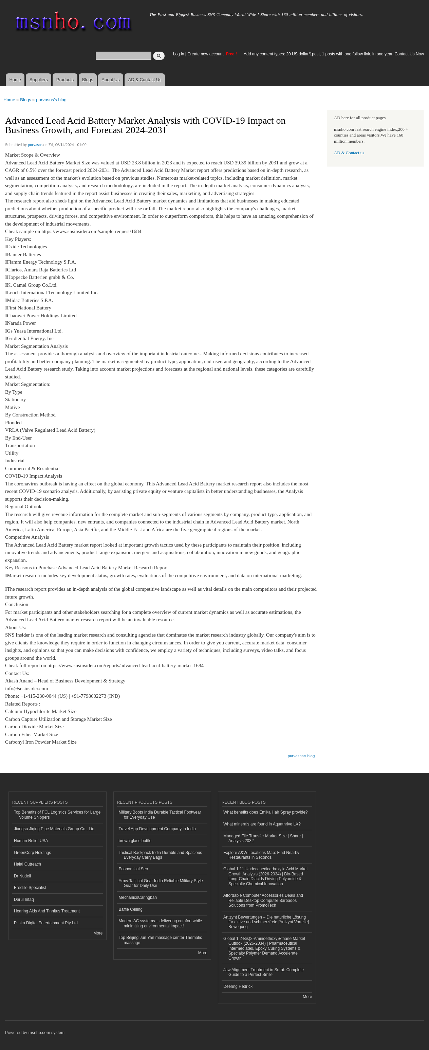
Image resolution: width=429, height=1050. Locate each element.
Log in (178, 54)
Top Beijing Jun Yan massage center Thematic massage (160, 940)
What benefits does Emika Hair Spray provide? (265, 812)
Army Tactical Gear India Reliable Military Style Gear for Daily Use (161, 883)
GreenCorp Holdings (32, 852)
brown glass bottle (135, 840)
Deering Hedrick (238, 986)
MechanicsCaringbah (138, 897)
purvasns (35, 144)
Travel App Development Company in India (157, 828)
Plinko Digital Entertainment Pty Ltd (46, 923)
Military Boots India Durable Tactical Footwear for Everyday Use (160, 814)
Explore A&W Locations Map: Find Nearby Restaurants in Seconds (261, 855)
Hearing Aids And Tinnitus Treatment (47, 911)
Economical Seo (133, 869)
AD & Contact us (349, 152)
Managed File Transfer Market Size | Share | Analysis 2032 (263, 838)
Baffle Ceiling (131, 909)
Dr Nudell (22, 876)
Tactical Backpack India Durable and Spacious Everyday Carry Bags (160, 855)
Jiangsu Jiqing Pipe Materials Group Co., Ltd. (54, 828)
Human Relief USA (31, 840)
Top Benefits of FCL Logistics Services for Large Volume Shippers (57, 814)
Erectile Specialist (30, 887)
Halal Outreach (27, 864)
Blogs (87, 79)
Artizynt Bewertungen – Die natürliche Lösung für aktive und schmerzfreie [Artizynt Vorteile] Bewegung (266, 922)
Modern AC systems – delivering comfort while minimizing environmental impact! (160, 923)
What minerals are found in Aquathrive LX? (262, 824)
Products (65, 79)
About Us (110, 79)
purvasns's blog (51, 99)
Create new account (206, 54)
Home (15, 79)
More (97, 933)
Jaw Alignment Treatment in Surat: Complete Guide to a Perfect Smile (263, 972)
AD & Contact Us (145, 79)
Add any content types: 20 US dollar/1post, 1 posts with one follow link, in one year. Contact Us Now (334, 54)
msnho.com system (46, 1032)
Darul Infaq (24, 899)
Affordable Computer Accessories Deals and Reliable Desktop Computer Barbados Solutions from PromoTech (263, 900)
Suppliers (39, 79)
